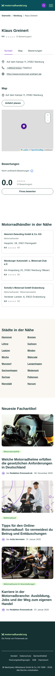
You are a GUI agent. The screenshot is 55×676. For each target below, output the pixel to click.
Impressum (43, 660)
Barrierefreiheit (40, 656)
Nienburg (17, 16)
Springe (6, 377)
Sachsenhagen (9, 370)
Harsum (32, 384)
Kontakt (14, 656)
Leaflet (24, 150)
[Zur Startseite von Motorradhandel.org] (14, 5)
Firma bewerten (27, 191)
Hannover (7, 337)
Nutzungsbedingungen (19, 660)
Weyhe (5, 357)
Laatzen (6, 350)
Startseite (6, 16)
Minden (31, 350)
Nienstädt (7, 384)
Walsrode (32, 357)
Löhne (5, 344)
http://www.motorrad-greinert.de (24, 74)
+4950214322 (14, 67)
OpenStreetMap (37, 150)
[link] (27, 241)
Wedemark (33, 370)
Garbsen (32, 344)
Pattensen (33, 377)
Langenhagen (35, 364)
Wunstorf (6, 364)
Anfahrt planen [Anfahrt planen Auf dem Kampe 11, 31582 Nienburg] (13, 103)
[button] (43, 5)
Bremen (32, 337)
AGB (34, 660)
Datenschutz (25, 656)
